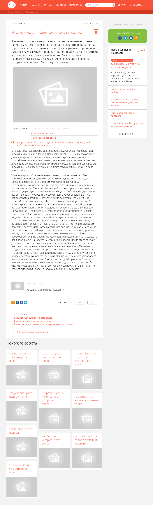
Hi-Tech (42, 4)
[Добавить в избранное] (96, 32)
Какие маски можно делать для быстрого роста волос (87, 359)
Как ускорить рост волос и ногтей (20, 394)
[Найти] (113, 5)
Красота (20, 12)
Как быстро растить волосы (21, 430)
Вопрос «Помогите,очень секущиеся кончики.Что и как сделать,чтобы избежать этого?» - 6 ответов (54, 144)
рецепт (39, 256)
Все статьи (127, 133)
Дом (51, 4)
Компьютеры (75, 4)
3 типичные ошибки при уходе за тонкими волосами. (127, 125)
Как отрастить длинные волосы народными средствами (43, 324)
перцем (88, 207)
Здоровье (61, 4)
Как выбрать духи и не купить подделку (125, 65)
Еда (34, 4)
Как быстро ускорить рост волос (51, 440)
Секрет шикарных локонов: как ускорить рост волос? (53, 398)
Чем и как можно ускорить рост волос (19, 468)
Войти (121, 4)
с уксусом (48, 268)
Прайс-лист (127, 25)
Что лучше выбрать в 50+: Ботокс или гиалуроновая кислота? (124, 102)
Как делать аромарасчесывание (45, 289)
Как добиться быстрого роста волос (33, 317)
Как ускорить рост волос (43, 137)
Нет (92, 302)
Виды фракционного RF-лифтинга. (123, 114)
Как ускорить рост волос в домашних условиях (86, 440)
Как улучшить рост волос (43, 133)
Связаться (137, 25)
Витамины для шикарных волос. (124, 90)
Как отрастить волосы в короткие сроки (87, 400)
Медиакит (117, 25)
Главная (11, 12)
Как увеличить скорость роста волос (33, 321)
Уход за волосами (32, 12)
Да (79, 302)
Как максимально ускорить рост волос (20, 357)
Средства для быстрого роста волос (52, 357)
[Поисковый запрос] (100, 5)
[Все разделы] (137, 5)
